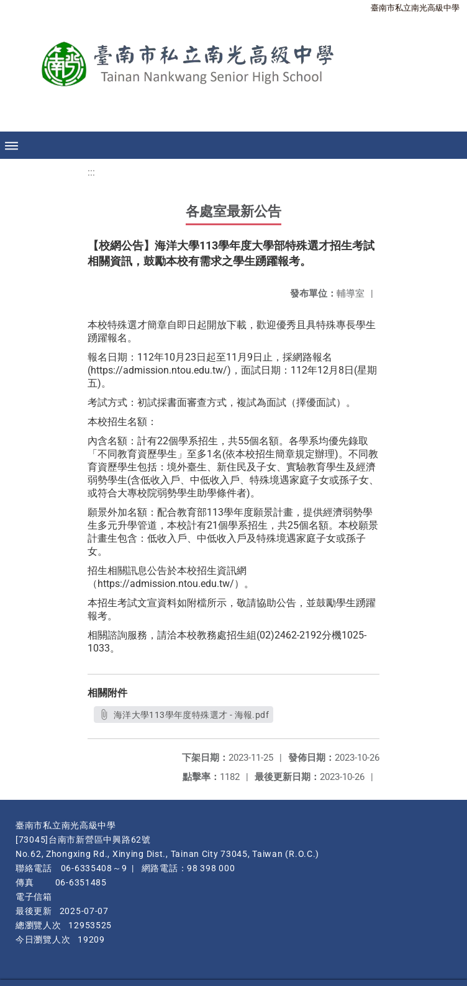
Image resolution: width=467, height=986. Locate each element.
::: (91, 172)
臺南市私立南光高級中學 (415, 7)
